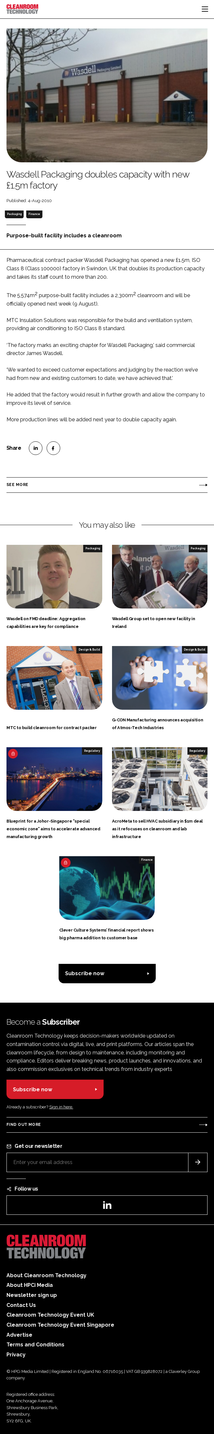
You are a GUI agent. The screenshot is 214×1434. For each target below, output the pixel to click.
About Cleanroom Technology (46, 1275)
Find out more (23, 1124)
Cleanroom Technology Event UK (50, 1315)
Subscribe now (84, 973)
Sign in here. (61, 1107)
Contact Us (21, 1305)
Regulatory (92, 750)
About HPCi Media (29, 1285)
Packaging (14, 214)
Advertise (19, 1335)
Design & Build (89, 649)
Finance (34, 214)
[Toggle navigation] (205, 9)
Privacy (16, 1355)
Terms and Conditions (35, 1345)
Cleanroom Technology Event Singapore (60, 1325)
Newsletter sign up (31, 1295)
